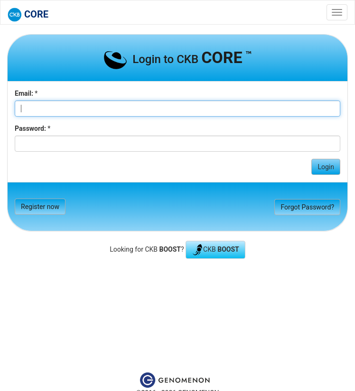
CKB (215, 249)
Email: (24, 93)
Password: (30, 128)
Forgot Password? (307, 207)
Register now (40, 206)
